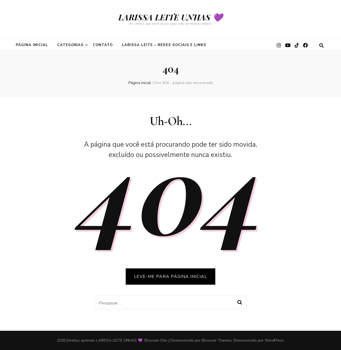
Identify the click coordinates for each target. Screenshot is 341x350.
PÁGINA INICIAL (32, 45)
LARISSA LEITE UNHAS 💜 (170, 17)
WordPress (274, 340)
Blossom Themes (217, 340)
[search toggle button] (321, 45)
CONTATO (103, 45)
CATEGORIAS (70, 45)
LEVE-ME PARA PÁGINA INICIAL (170, 277)
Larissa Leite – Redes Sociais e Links (164, 45)
